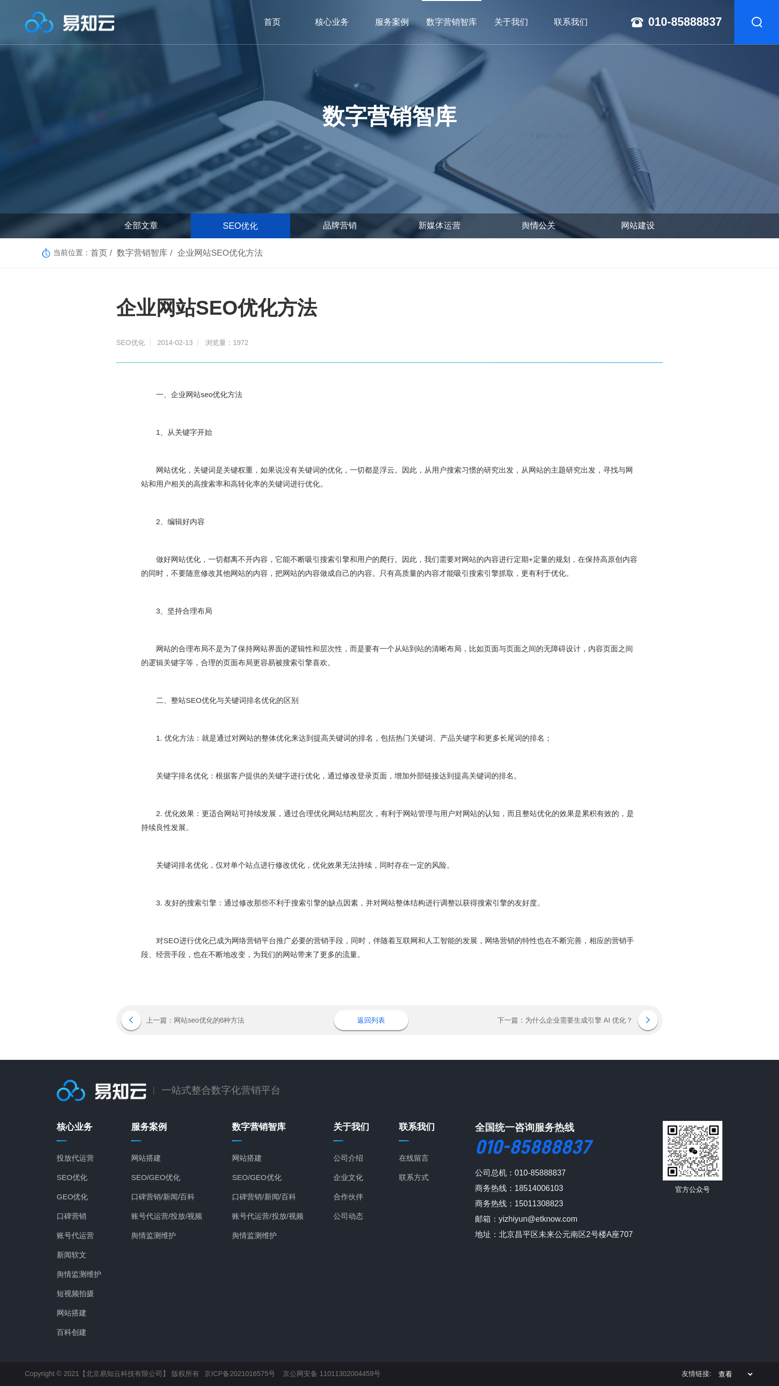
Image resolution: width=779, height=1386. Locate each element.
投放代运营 (75, 1158)
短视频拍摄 (75, 1293)
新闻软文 (71, 1254)
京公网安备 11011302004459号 (332, 1374)
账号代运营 (75, 1235)
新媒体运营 (439, 225)
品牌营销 (340, 225)
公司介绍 (348, 1158)
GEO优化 (72, 1196)
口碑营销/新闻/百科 (163, 1196)
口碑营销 (71, 1216)
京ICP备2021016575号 (239, 1374)
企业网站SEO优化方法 (206, 252)
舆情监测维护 (79, 1274)
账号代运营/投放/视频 (166, 1216)
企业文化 (348, 1177)
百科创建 (71, 1332)
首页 (97, 252)
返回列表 (371, 1020)
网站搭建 (71, 1313)
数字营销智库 (136, 252)
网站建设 (638, 225)
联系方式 (414, 1177)
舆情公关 (538, 225)
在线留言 (414, 1158)
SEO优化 (240, 225)
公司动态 (348, 1216)
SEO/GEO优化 (155, 1177)
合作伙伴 (348, 1196)
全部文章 (141, 225)
